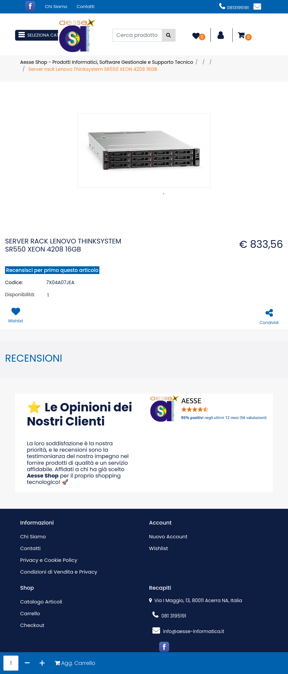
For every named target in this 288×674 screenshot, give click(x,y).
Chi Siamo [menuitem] (56, 6)
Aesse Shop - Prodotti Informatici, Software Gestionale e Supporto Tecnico (106, 62)
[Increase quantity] (42, 663)
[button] (169, 35)
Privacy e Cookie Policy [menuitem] (48, 560)
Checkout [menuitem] (32, 625)
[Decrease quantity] (27, 663)
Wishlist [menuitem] (158, 548)
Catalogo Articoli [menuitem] (41, 601)
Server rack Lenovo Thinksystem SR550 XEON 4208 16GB (92, 69)
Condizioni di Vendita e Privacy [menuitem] (58, 571)
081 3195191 (169, 616)
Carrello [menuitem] (30, 613)
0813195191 (234, 7)
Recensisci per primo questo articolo (52, 270)
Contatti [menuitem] (85, 6)
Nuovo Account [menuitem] (168, 536)
